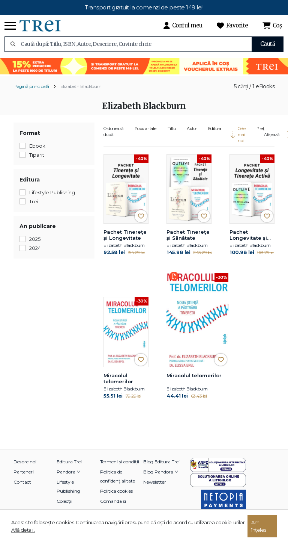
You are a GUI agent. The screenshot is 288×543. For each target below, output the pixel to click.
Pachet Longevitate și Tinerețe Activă (250, 235)
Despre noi (25, 461)
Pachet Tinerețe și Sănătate (188, 235)
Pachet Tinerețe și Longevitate (125, 235)
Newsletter (154, 482)
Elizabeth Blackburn (81, 86)
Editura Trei (69, 461)
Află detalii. (23, 530)
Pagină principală (31, 86)
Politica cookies (116, 491)
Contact (22, 482)
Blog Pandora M (160, 472)
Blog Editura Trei (161, 461)
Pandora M (69, 472)
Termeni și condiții (119, 461)
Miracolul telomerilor (118, 378)
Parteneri (24, 472)
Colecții (64, 501)
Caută (267, 43)
